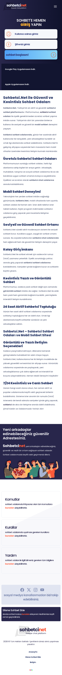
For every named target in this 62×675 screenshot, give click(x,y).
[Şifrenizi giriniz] (35, 44)
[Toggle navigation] (55, 6)
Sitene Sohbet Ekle (33, 657)
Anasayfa (33, 652)
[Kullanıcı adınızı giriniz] (35, 34)
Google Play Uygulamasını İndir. (20, 69)
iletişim (33, 662)
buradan (9, 507)
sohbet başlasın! (31, 54)
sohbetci (44, 112)
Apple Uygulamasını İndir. (17, 84)
